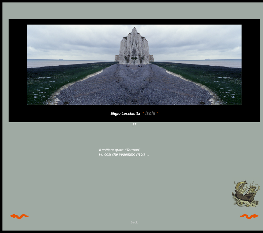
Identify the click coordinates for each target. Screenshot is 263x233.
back (134, 222)
